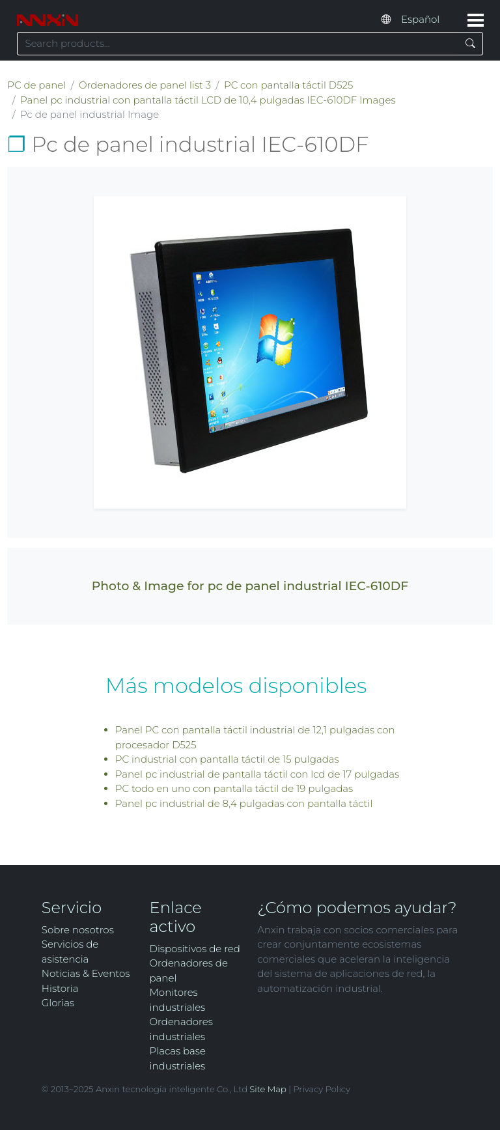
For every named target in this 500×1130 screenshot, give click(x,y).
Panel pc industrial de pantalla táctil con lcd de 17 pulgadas (257, 774)
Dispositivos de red (195, 948)
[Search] (470, 43)
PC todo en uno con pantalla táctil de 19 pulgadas (234, 788)
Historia (60, 988)
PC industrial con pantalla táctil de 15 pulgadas (227, 759)
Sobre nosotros (78, 930)
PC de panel (36, 85)
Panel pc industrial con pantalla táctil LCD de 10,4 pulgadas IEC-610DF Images (208, 100)
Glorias (58, 1002)
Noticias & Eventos (86, 973)
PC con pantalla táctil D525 (288, 85)
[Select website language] (428, 19)
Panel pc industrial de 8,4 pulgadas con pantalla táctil (244, 803)
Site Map (267, 1089)
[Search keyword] (237, 43)
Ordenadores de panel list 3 (145, 85)
